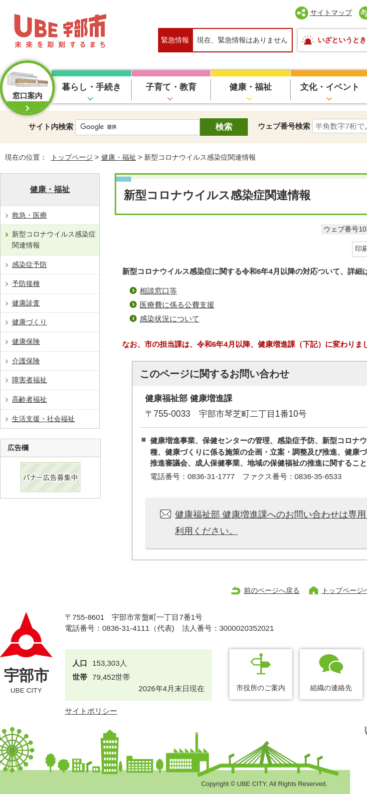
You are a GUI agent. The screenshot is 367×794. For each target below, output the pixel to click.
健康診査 (26, 303)
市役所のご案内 (260, 688)
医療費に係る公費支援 (177, 304)
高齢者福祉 (29, 399)
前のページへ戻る (272, 590)
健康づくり (29, 322)
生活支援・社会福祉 (43, 419)
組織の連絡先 (331, 688)
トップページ (72, 157)
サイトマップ (331, 12)
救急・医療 (29, 215)
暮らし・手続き (91, 87)
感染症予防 (29, 264)
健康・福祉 (250, 87)
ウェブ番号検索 (284, 126)
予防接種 (26, 283)
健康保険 (26, 341)
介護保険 (26, 361)
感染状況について (169, 318)
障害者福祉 (29, 380)
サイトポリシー (91, 711)
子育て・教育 (171, 87)
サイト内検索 (50, 126)
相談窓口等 (158, 290)
